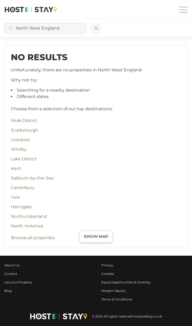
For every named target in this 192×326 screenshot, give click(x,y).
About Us (11, 265)
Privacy (107, 265)
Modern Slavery (113, 291)
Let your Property (18, 282)
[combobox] (45, 28)
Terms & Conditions (116, 299)
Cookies (107, 274)
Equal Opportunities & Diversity (126, 282)
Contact (10, 274)
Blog (8, 291)
